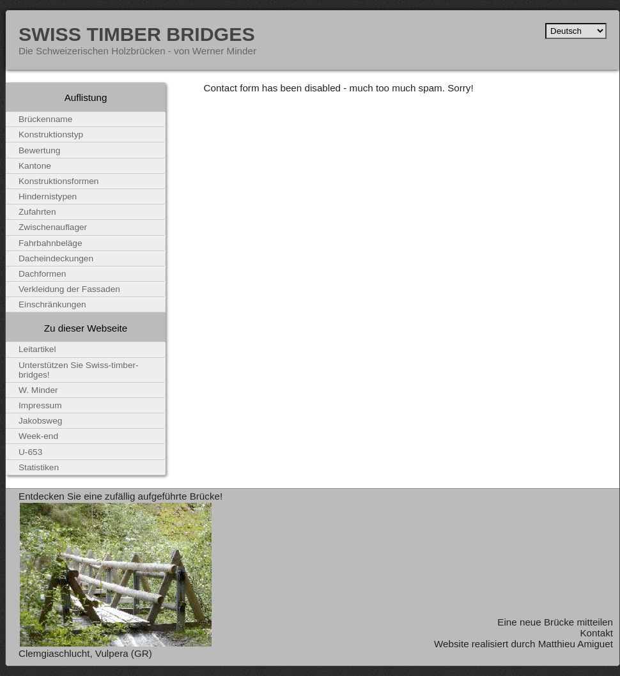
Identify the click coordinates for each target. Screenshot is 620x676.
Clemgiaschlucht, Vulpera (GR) (85, 653)
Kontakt (596, 632)
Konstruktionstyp (51, 134)
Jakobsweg (40, 421)
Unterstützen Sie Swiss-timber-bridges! (79, 370)
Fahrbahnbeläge (50, 243)
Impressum (40, 405)
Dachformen (42, 274)
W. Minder (38, 390)
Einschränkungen (52, 304)
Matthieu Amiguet (575, 643)
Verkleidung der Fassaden (69, 289)
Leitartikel (37, 349)
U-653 (30, 452)
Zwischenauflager (53, 227)
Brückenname (45, 119)
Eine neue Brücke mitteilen (555, 622)
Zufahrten (37, 212)
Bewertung (39, 150)
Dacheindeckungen (56, 258)
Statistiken (39, 467)
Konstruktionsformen (58, 181)
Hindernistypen (48, 196)
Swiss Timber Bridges (137, 34)
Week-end (38, 436)
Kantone (35, 166)
